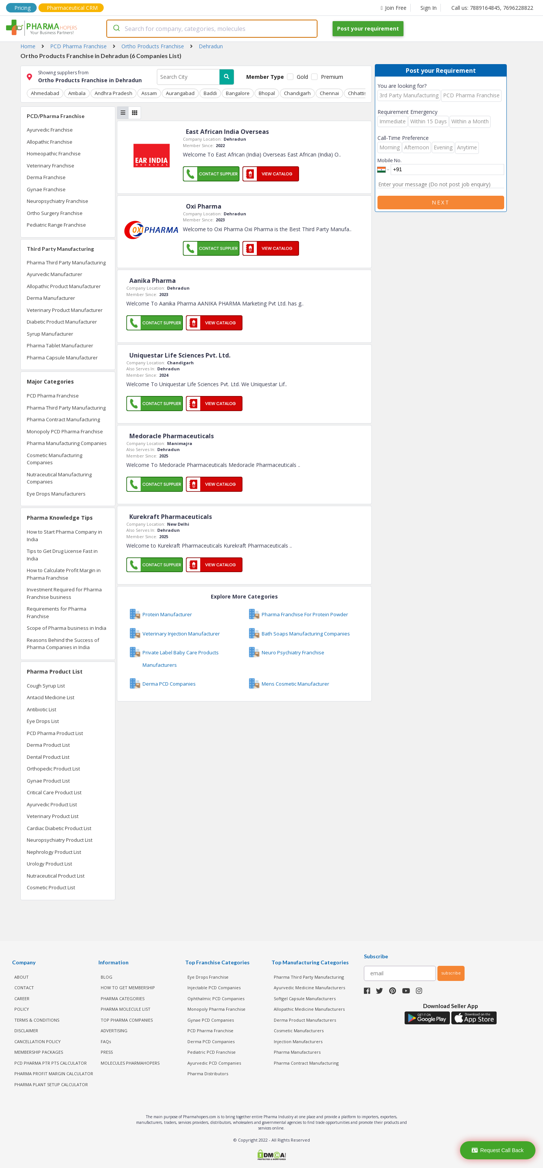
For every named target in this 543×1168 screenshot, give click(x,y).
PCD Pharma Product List (55, 733)
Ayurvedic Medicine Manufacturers (309, 987)
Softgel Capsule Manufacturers (305, 998)
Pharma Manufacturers (297, 1052)
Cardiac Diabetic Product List (59, 828)
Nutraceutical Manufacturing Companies (59, 478)
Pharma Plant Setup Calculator (51, 1084)
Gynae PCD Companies (210, 1020)
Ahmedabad (45, 93)
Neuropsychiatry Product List (59, 839)
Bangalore (238, 93)
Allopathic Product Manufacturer (64, 286)
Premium (332, 77)
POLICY (21, 1009)
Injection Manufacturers (298, 1041)
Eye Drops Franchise (208, 977)
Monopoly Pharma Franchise (216, 1009)
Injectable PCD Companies (214, 987)
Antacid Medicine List (50, 697)
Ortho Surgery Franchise (55, 213)
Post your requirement (368, 28)
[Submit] (116, 28)
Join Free (393, 8)
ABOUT (21, 977)
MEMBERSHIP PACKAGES (38, 1052)
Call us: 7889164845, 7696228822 (492, 7)
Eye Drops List (43, 721)
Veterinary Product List (52, 816)
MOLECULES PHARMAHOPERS (130, 1063)
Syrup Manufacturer (50, 333)
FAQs (106, 1041)
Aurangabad (180, 93)
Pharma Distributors (207, 1073)
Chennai (329, 93)
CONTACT (24, 987)
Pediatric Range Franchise (56, 224)
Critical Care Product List (54, 792)
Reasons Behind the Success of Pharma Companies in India (63, 644)
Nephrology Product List (54, 852)
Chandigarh (297, 93)
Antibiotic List (41, 709)
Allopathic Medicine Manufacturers (309, 1009)
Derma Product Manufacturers (305, 1020)
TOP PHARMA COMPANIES (127, 1020)
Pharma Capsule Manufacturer (62, 357)
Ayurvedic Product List (52, 804)
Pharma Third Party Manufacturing (66, 262)
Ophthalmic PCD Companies (215, 998)
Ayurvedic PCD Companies (214, 1063)
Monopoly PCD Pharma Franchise (65, 431)
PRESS (107, 1052)
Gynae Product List (48, 780)
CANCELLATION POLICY (37, 1041)
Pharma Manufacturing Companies (67, 443)
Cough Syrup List (46, 685)
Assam (149, 93)
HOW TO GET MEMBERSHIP (128, 987)
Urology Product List (49, 863)
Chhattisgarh (362, 93)
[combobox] (212, 28)
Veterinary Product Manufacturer (65, 310)
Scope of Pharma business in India (66, 628)
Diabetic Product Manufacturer (62, 321)
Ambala (77, 93)
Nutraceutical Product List (55, 875)
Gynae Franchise (46, 189)
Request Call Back (497, 1150)
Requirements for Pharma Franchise (56, 612)
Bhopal (267, 93)
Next (441, 202)
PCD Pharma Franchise (53, 395)
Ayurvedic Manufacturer (54, 274)
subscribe (451, 973)
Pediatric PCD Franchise (211, 1052)
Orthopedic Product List (53, 768)
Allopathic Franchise (49, 141)
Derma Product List (48, 744)
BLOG (106, 977)
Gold (302, 77)
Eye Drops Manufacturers (56, 493)
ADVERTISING (114, 1030)
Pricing (22, 7)
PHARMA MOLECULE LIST (125, 1009)
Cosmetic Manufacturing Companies (54, 459)
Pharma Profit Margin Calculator (53, 1073)
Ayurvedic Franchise (50, 129)
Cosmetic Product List (51, 887)
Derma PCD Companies (211, 1041)
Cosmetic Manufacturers (299, 1030)
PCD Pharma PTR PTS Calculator (50, 1063)
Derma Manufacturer (51, 298)
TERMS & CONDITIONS (36, 1020)
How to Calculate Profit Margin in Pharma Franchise (64, 574)
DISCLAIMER (26, 1030)
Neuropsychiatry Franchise (57, 201)
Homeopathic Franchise (54, 153)
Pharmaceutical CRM (72, 7)
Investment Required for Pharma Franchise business (64, 593)
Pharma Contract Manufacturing (63, 419)
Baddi (210, 93)
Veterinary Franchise (50, 165)
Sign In (428, 7)
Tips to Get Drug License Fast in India (62, 555)
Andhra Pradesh (113, 93)
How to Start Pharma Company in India (64, 535)
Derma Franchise (46, 177)
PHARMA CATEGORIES (122, 998)
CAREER (21, 998)
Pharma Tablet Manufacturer (60, 345)
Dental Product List (48, 757)
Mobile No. (389, 160)
